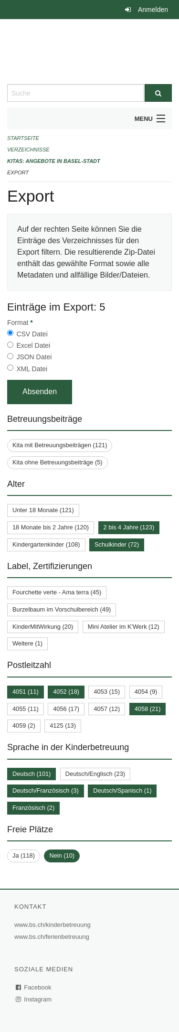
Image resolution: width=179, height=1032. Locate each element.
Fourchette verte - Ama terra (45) (56, 592)
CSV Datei (31, 334)
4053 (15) (107, 691)
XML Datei (31, 369)
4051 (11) (25, 691)
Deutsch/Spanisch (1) (122, 790)
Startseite (23, 138)
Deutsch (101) (31, 773)
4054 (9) (146, 691)
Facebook (33, 987)
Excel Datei (33, 345)
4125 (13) (63, 725)
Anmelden (153, 9)
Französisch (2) (33, 807)
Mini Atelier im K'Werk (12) (123, 626)
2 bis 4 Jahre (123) (129, 527)
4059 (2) (23, 725)
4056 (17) (66, 708)
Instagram (34, 999)
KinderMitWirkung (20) (42, 626)
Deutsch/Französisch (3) (45, 790)
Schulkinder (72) (117, 544)
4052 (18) (66, 691)
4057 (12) (107, 708)
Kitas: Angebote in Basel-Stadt (53, 161)
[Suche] (158, 93)
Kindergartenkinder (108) (46, 544)
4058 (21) (148, 708)
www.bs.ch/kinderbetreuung (53, 924)
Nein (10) (61, 855)
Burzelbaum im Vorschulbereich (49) (61, 609)
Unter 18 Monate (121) (43, 510)
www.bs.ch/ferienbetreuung (53, 936)
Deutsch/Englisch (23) (95, 773)
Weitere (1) (27, 643)
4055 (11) (25, 708)
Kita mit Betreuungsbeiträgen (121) (59, 445)
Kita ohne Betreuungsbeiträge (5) (57, 462)
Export (18, 172)
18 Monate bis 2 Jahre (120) (50, 527)
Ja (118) (23, 855)
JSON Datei (34, 357)
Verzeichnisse (28, 149)
